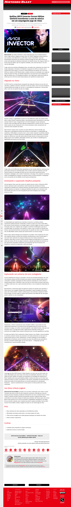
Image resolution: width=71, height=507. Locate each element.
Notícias (8, 494)
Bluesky (38, 450)
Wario (36, 495)
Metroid (36, 491)
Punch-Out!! (37, 498)
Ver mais (60, 49)
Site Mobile (9, 492)
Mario (27, 491)
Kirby (27, 494)
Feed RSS (48, 497)
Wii (15, 498)
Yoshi (26, 498)
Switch (30, 13)
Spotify (29, 450)
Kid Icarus (27, 502)
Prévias (8, 498)
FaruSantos (40, 462)
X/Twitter (15, 450)
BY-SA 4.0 (43, 466)
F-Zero (27, 497)
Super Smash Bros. (39, 501)
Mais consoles (17, 504)
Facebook (6, 450)
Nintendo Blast (22, 465)
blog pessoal (17, 462)
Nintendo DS (17, 500)
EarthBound (37, 496)
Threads (33, 450)
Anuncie (54, 495)
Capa (8, 491)
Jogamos (24, 13)
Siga (8, 500)
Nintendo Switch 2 (18, 491)
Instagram (11, 450)
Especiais (9, 495)
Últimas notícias (57, 13)
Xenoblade (37, 499)
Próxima (38, 484)
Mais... (47, 498)
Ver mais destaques (60, 100)
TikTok (24, 450)
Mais (48, 450)
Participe (55, 492)
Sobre (54, 491)
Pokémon (37, 489)
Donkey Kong (38, 492)
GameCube (17, 501)
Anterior (15, 484)
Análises (8, 497)
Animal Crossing (29, 501)
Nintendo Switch (18, 492)
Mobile (16, 494)
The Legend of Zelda (30, 492)
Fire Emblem (37, 493)
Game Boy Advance (18, 502)
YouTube (20, 450)
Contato (54, 494)
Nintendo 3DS (17, 497)
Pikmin (27, 500)
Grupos (43, 450)
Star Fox (27, 495)
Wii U (16, 495)
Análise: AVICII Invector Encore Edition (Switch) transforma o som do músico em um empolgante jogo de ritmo (27, 18)
